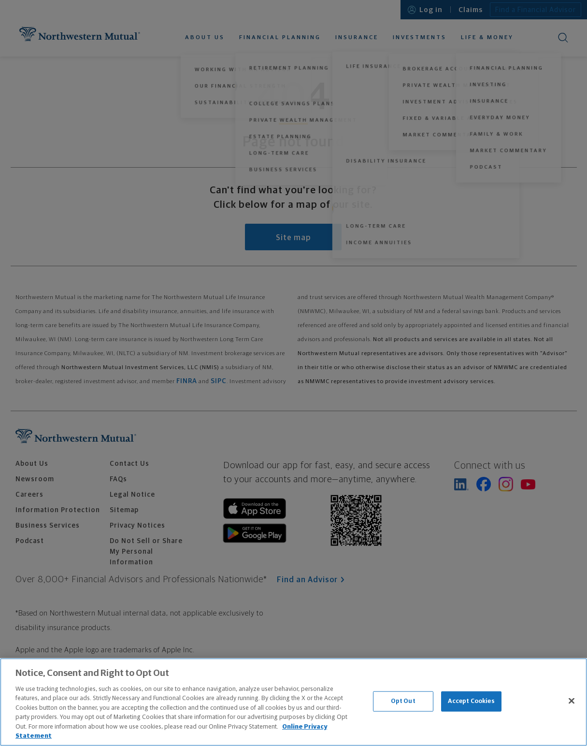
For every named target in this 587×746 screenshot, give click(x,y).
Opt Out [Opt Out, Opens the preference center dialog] (403, 701)
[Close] (571, 700)
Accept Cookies (471, 701)
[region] (293, 702)
